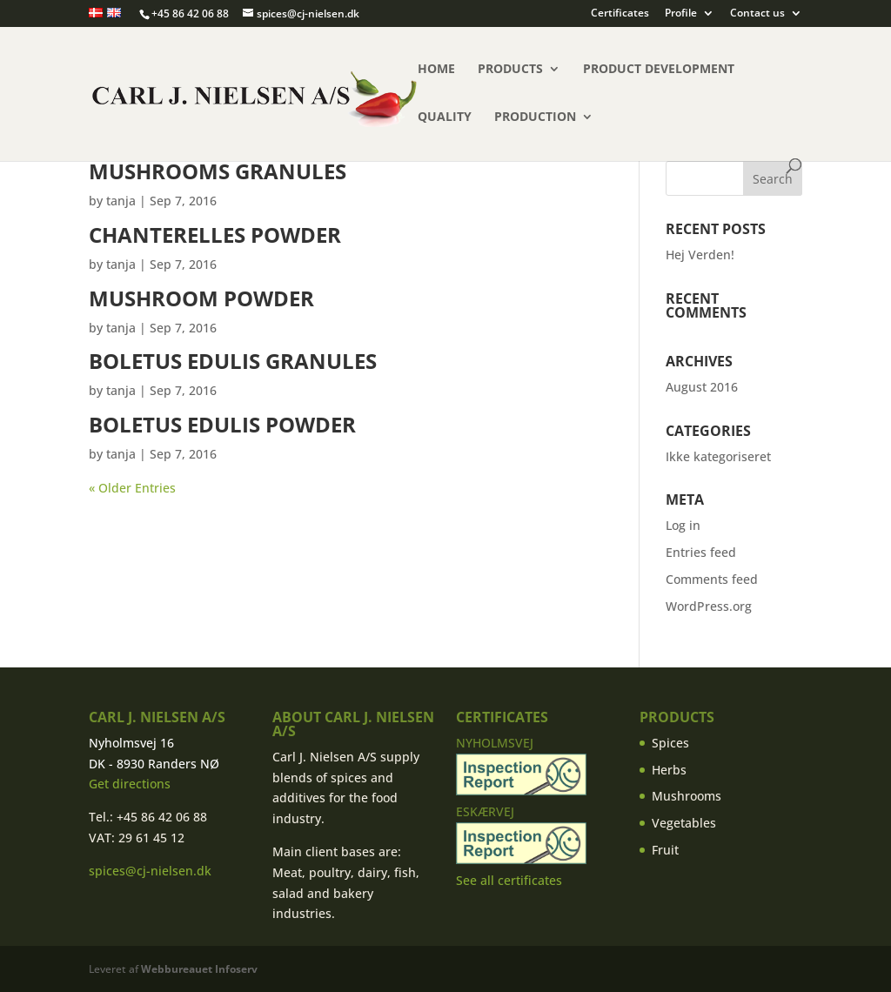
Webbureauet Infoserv (199, 969)
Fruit (665, 849)
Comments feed (712, 579)
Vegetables (684, 822)
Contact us (757, 14)
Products (510, 70)
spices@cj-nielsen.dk (150, 870)
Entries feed (701, 552)
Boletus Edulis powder (222, 424)
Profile (681, 14)
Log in (683, 525)
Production (535, 117)
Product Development (658, 70)
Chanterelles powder (215, 234)
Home (436, 70)
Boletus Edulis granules (233, 360)
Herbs (669, 769)
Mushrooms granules (217, 171)
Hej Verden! (700, 254)
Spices (670, 742)
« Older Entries (132, 487)
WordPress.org (709, 606)
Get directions (130, 783)
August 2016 (702, 387)
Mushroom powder (201, 298)
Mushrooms (686, 796)
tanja (121, 200)
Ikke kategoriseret (718, 456)
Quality (445, 117)
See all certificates (509, 880)
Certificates (620, 14)
